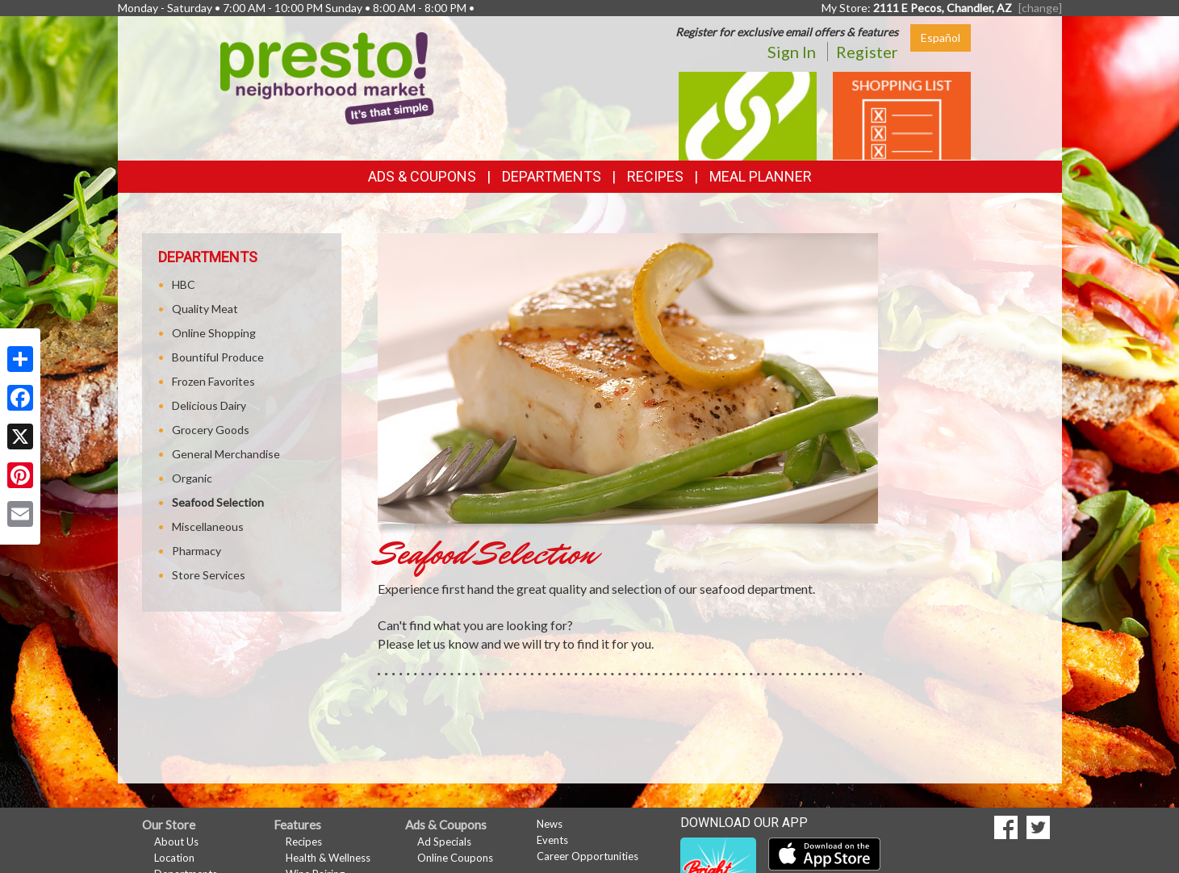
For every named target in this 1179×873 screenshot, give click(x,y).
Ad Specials (444, 841)
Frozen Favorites (213, 381)
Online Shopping (214, 333)
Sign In (791, 51)
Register (867, 51)
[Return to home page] (327, 77)
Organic (192, 478)
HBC (183, 284)
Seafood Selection (218, 502)
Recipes (655, 176)
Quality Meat (205, 308)
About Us (176, 841)
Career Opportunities (587, 856)
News (549, 823)
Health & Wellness (328, 857)
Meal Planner (760, 176)
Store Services (208, 575)
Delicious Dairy (209, 405)
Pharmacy (196, 551)
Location (174, 857)
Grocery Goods (210, 429)
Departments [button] (551, 176)
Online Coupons (455, 857)
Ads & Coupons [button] (422, 176)
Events (552, 839)
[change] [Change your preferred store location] (1040, 8)
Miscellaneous (208, 526)
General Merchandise (226, 454)
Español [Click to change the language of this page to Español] (940, 37)
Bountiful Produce (218, 357)
